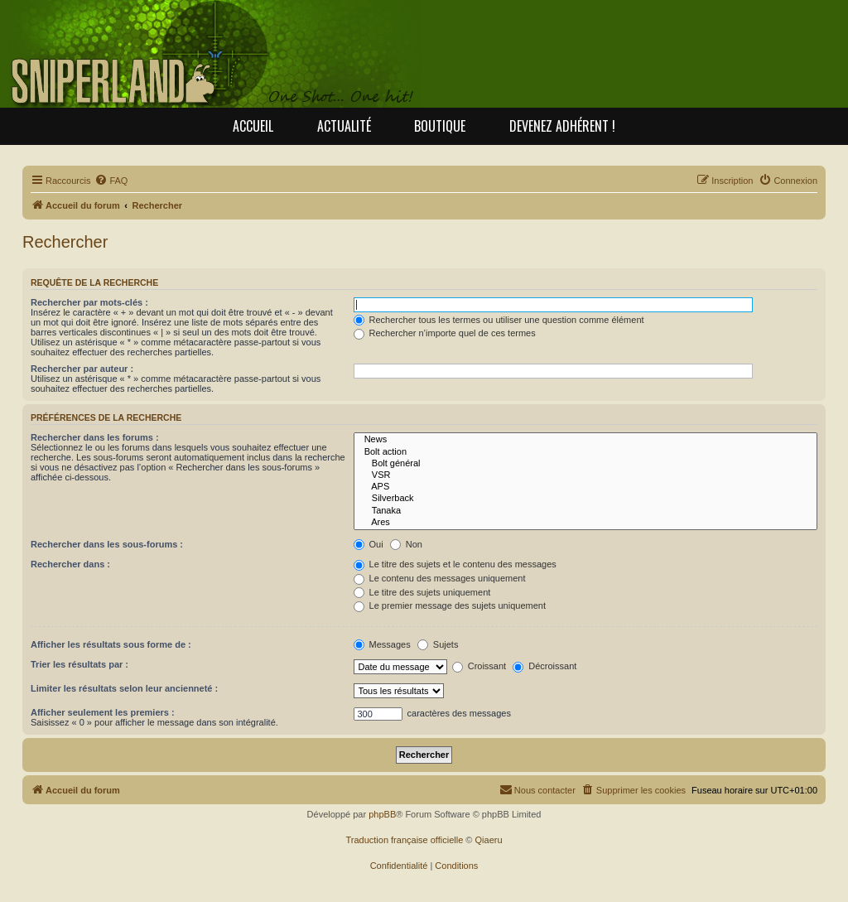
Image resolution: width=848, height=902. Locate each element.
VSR (586, 475)
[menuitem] (111, 181)
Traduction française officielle (404, 840)
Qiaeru (489, 840)
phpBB (382, 814)
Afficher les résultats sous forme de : (111, 644)
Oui (368, 544)
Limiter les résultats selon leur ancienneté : (124, 688)
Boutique (439, 126)
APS (586, 487)
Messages (382, 644)
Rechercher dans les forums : (95, 437)
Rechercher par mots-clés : (89, 302)
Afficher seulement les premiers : (103, 712)
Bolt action (586, 452)
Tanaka (586, 511)
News (586, 440)
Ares (586, 522)
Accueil (253, 126)
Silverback (586, 498)
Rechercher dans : (70, 564)
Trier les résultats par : (79, 664)
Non (406, 544)
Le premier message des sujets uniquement (450, 605)
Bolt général (586, 464)
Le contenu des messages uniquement (440, 578)
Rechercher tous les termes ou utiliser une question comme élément (499, 320)
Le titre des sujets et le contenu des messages (455, 564)
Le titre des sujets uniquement (422, 592)
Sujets (438, 644)
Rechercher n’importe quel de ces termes (445, 333)
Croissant (479, 666)
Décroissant (544, 666)
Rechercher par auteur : (82, 369)
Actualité (344, 126)
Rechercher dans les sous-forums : (107, 544)
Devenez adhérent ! (562, 126)
